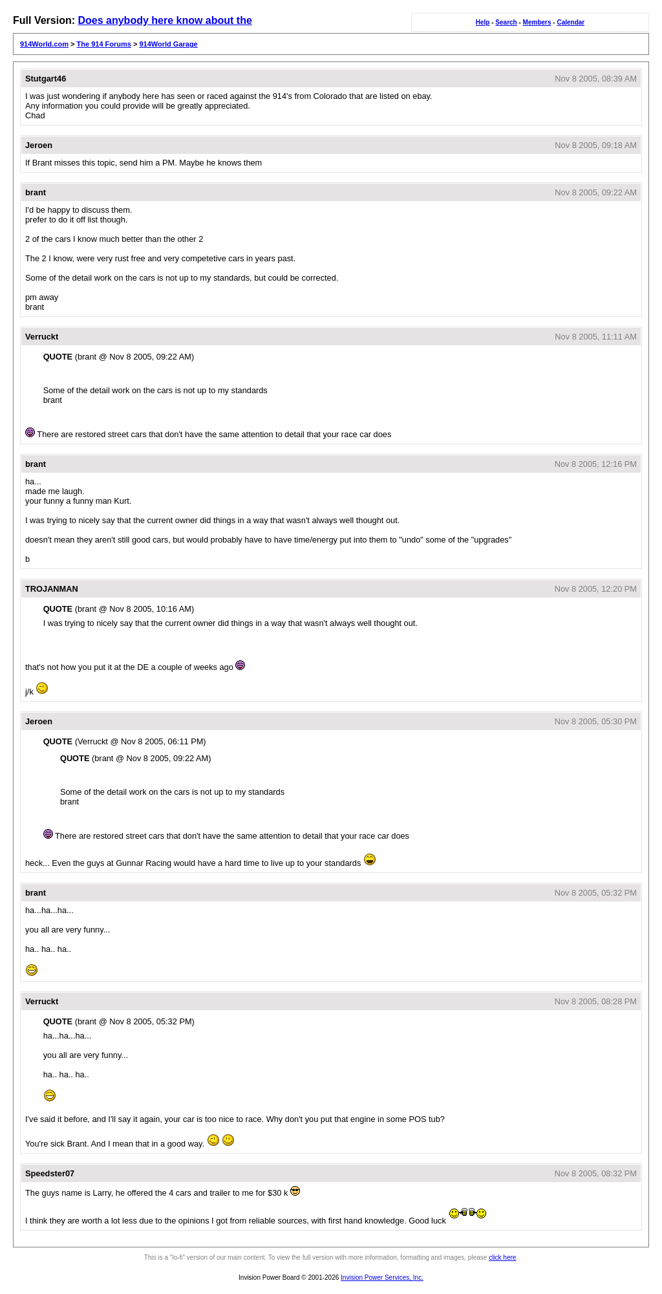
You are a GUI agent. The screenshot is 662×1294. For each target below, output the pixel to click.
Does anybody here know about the (164, 20)
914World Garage (168, 44)
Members (537, 22)
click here (502, 1257)
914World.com (44, 44)
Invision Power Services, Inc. (382, 1277)
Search (506, 22)
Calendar (570, 22)
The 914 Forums (104, 44)
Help (483, 22)
